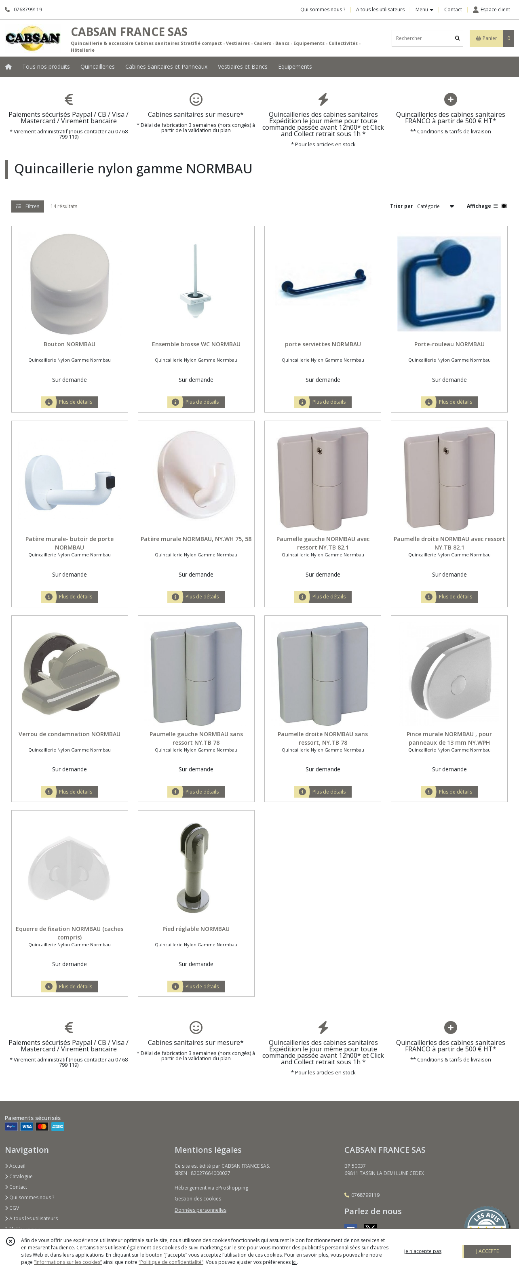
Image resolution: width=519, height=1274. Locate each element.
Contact (453, 9)
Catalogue (19, 1176)
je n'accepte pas (422, 1251)
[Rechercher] (457, 38)
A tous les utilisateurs (31, 1218)
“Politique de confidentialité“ (171, 1262)
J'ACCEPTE (487, 1251)
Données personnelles (200, 1210)
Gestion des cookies (198, 1198)
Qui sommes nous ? (29, 1197)
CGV (12, 1208)
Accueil (15, 1165)
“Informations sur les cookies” (68, 1262)
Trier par (401, 205)
